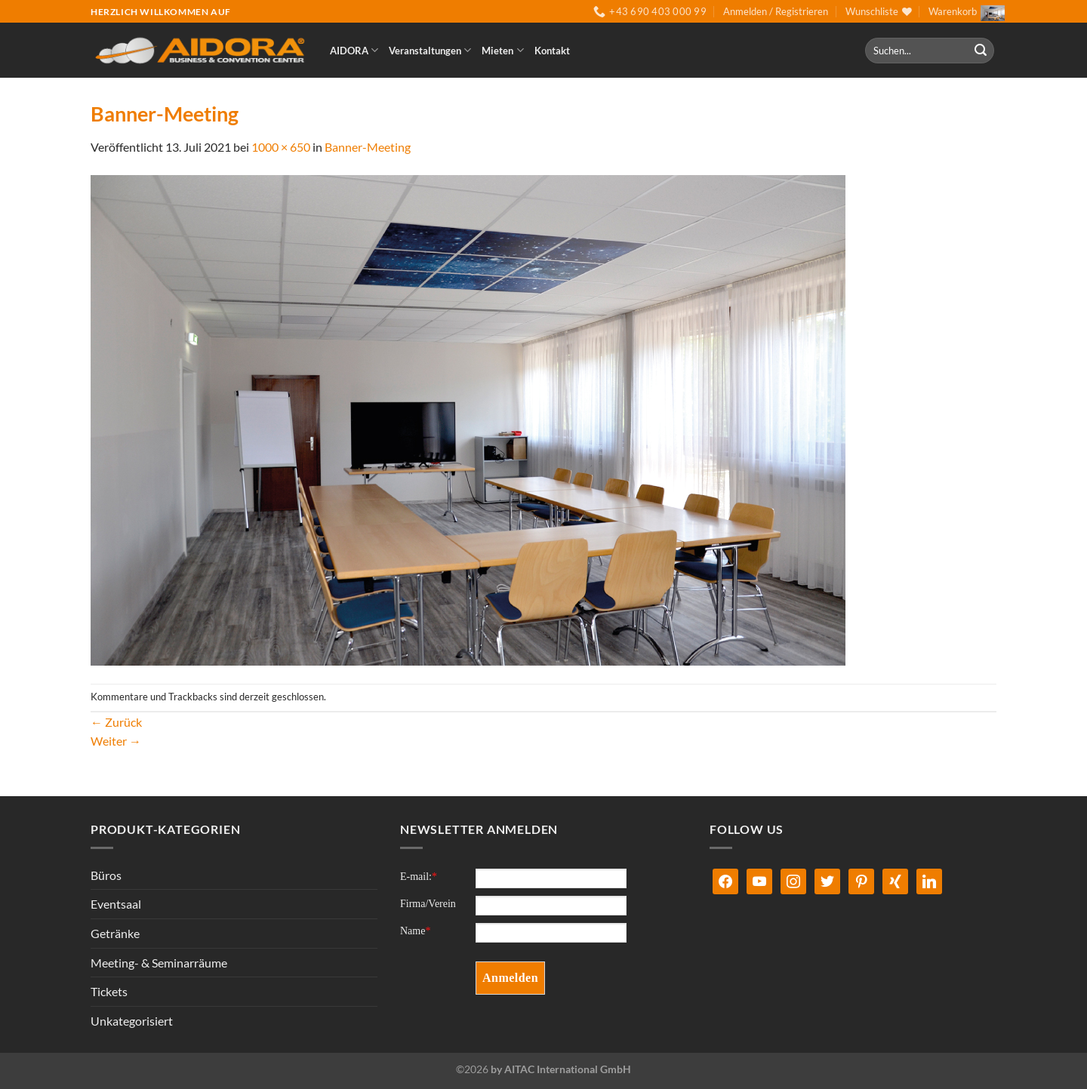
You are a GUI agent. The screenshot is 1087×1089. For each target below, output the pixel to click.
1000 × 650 (280, 147)
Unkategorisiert (132, 1021)
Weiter (116, 741)
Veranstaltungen (430, 50)
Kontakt (552, 51)
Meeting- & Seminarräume (159, 962)
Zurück (116, 722)
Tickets (109, 991)
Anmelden (510, 977)
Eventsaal (116, 904)
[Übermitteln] (980, 50)
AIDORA (354, 50)
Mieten (502, 50)
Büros (106, 875)
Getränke (115, 933)
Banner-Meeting (368, 147)
